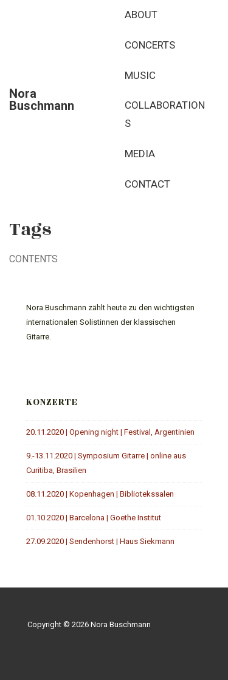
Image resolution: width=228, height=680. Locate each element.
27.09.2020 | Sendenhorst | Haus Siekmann (100, 541)
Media (140, 154)
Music (140, 75)
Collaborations (165, 114)
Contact (147, 184)
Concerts (150, 45)
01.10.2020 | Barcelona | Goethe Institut (93, 517)
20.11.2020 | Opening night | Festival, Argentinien (110, 432)
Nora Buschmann (41, 99)
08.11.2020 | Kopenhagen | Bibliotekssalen (100, 493)
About (141, 14)
